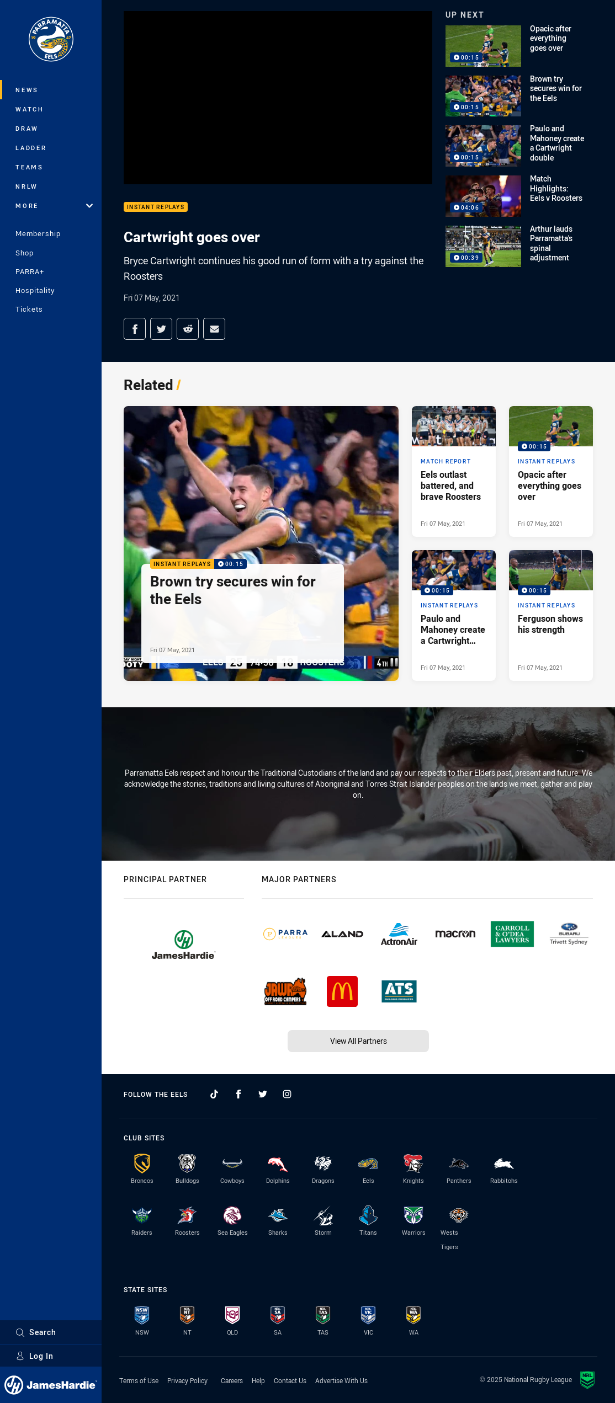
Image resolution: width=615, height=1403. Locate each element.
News (27, 90)
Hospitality (35, 290)
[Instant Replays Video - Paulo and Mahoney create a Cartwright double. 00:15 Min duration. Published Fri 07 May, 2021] (454, 615)
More (54, 205)
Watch (29, 109)
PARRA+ (29, 271)
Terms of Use (138, 1380)
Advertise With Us (341, 1380)
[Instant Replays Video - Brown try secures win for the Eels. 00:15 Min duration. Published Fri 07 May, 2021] (261, 543)
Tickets (29, 309)
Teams (29, 167)
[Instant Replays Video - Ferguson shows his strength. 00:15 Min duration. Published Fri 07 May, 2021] (551, 615)
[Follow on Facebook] (238, 1094)
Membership (38, 233)
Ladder (31, 147)
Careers (232, 1380)
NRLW (26, 186)
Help (258, 1380)
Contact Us (290, 1380)
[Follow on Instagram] (287, 1094)
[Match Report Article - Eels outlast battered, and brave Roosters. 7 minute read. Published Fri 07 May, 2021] (454, 471)
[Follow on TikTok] (214, 1094)
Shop (24, 253)
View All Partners (358, 1041)
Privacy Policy (187, 1380)
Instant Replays (155, 207)
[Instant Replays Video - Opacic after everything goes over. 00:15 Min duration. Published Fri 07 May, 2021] (551, 471)
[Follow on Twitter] (262, 1094)
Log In (34, 1356)
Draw (27, 128)
